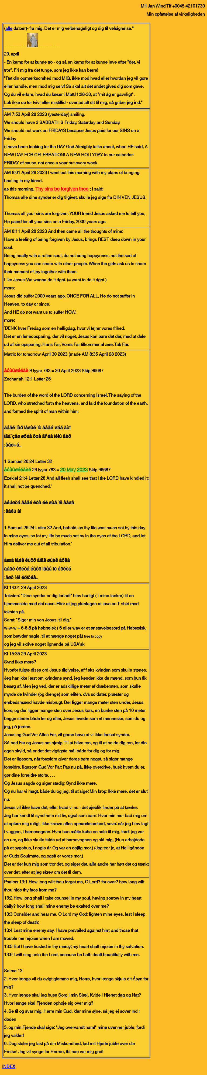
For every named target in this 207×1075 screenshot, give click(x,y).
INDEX (8, 1067)
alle (8, 29)
